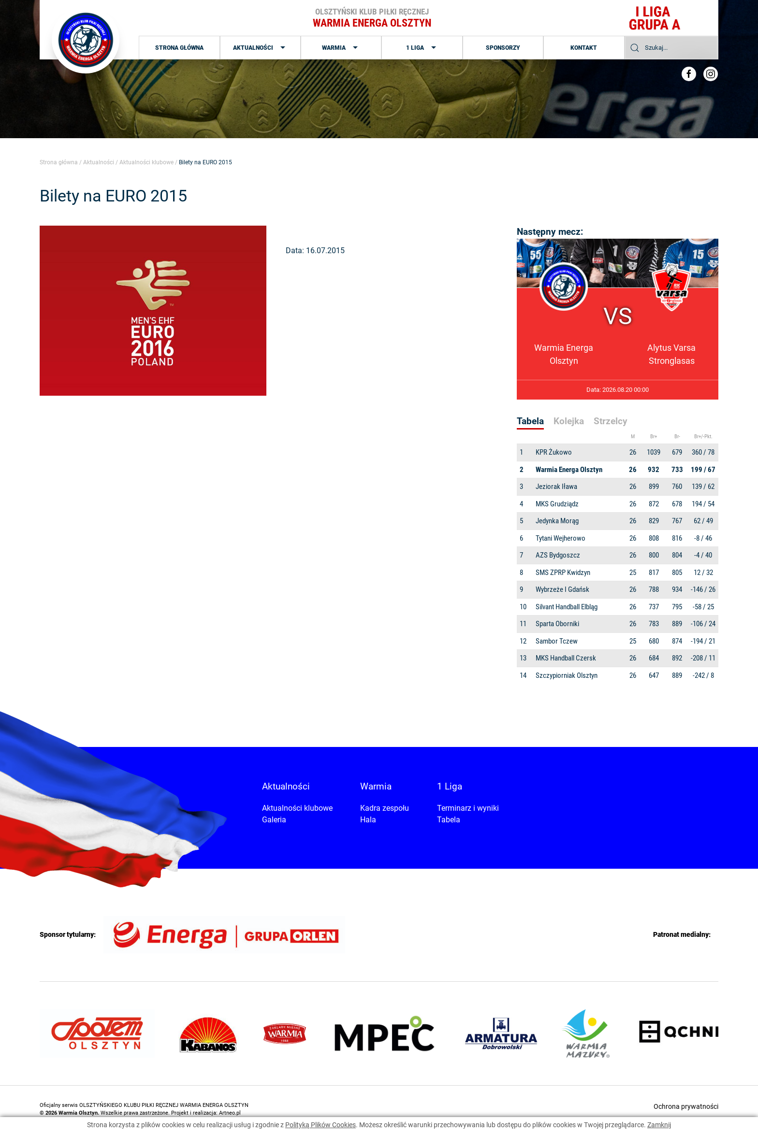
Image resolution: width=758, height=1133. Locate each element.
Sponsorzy (503, 47)
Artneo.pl (230, 1113)
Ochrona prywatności (686, 1106)
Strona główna (179, 47)
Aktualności (260, 48)
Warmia (341, 48)
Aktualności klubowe (146, 162)
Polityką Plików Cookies (320, 1125)
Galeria (274, 819)
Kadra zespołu (384, 808)
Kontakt (583, 47)
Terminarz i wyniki (468, 808)
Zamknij (659, 1125)
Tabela (448, 819)
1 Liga (422, 48)
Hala (368, 819)
